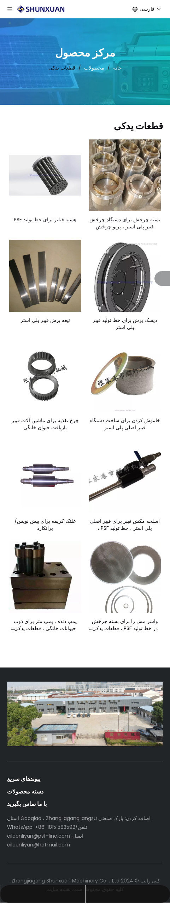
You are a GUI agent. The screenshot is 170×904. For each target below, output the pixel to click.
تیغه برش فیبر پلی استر (45, 320)
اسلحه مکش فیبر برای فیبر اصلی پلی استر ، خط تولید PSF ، (125, 524)
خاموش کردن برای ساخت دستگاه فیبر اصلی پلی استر (125, 424)
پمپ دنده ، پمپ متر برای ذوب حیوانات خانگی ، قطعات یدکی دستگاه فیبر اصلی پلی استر (45, 625)
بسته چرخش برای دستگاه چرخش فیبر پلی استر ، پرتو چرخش (124, 223)
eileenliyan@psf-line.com (38, 835)
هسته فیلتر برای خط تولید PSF (45, 219)
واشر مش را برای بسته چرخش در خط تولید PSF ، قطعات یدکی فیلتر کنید (125, 625)
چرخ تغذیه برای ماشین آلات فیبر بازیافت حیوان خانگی (45, 424)
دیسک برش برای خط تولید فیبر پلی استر (125, 324)
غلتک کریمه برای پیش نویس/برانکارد (45, 524)
